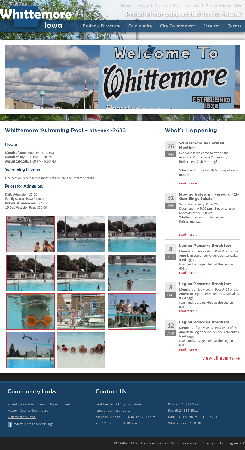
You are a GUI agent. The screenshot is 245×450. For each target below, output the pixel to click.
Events (234, 25)
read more (186, 183)
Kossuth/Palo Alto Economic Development (39, 404)
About (143, 5)
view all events (218, 358)
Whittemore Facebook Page (34, 424)
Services (211, 25)
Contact (192, 5)
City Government (178, 25)
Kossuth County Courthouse (28, 410)
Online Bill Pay (167, 5)
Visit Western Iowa (22, 417)
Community (140, 25)
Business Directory (102, 25)
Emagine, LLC (235, 443)
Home (126, 5)
